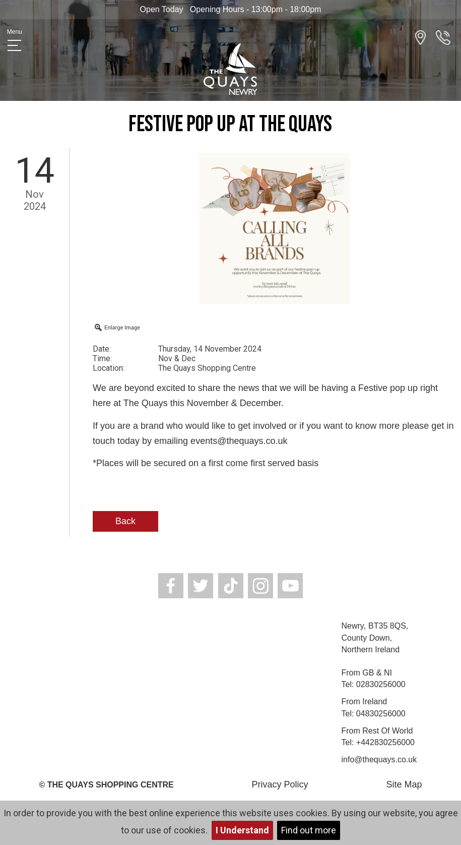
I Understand (242, 830)
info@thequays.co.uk (379, 759)
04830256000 (381, 713)
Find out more (308, 830)
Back (125, 521)
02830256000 (381, 684)
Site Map (404, 784)
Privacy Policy (280, 784)
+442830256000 (385, 742)
